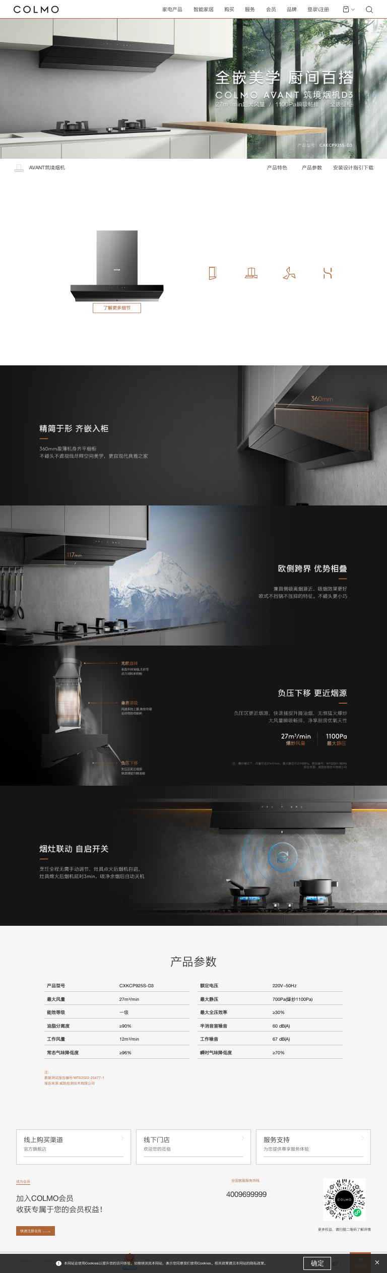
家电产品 (172, 9)
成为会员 (23, 1181)
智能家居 (204, 9)
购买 (229, 9)
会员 (271, 9)
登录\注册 (318, 9)
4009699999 (246, 1194)
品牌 (292, 9)
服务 (250, 9)
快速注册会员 (30, 1231)
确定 (317, 1263)
